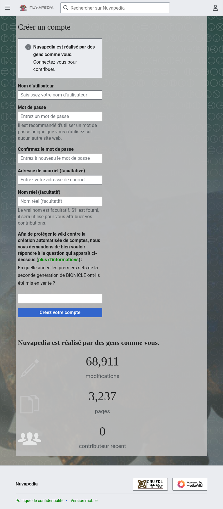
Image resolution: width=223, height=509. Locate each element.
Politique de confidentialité (40, 500)
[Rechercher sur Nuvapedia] (115, 8)
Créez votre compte (59, 312)
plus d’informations (58, 259)
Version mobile (84, 500)
